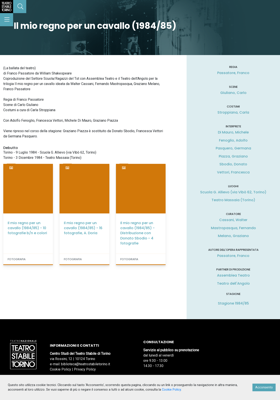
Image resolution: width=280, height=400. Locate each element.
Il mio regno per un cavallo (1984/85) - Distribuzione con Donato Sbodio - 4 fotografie (137, 233)
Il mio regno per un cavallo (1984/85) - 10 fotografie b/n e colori (27, 227)
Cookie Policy (60, 369)
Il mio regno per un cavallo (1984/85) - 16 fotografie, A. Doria (83, 227)
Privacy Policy (85, 369)
